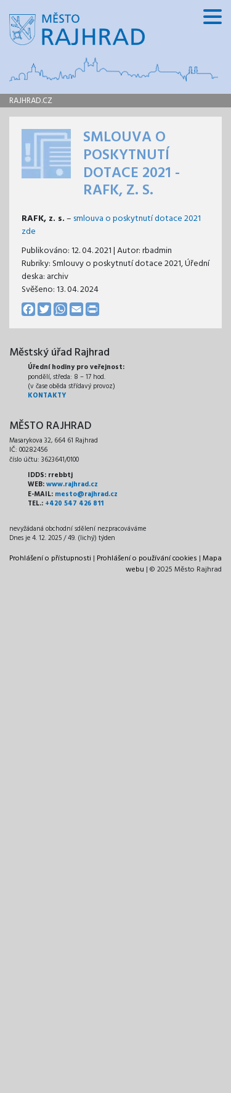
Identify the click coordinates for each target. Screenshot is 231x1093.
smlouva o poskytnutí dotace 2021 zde (111, 225)
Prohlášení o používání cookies (147, 558)
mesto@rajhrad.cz (86, 494)
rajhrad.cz (30, 100)
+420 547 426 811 (74, 503)
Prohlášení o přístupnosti (50, 558)
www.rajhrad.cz (72, 484)
